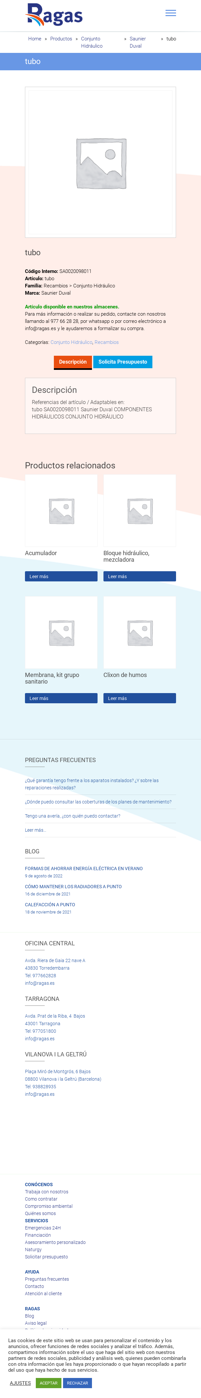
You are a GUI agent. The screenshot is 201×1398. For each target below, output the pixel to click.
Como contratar (41, 1199)
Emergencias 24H (43, 1227)
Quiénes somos (40, 1213)
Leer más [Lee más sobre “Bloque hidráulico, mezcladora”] (117, 576)
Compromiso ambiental (49, 1206)
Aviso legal (36, 1323)
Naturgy (33, 1249)
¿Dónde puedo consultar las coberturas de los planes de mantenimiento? (98, 801)
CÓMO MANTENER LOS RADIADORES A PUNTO (73, 886)
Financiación (38, 1235)
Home (34, 39)
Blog (29, 1316)
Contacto (34, 1286)
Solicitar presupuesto (46, 1256)
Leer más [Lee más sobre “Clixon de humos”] (117, 698)
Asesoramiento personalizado (55, 1242)
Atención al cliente (43, 1293)
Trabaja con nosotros (46, 1191)
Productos (61, 39)
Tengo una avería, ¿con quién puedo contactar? (72, 816)
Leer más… (35, 830)
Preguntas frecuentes (47, 1279)
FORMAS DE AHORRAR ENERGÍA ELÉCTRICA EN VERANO (84, 868)
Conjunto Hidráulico (71, 342)
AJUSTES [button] (20, 1383)
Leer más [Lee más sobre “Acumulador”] (39, 576)
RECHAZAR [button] (77, 1383)
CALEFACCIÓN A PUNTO (50, 904)
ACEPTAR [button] (48, 1383)
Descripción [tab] (73, 362)
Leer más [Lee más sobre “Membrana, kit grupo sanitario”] (39, 698)
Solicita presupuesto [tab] (123, 362)
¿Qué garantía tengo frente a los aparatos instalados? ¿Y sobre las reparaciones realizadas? (92, 784)
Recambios (107, 342)
